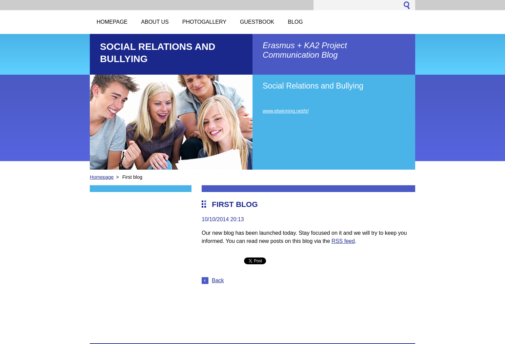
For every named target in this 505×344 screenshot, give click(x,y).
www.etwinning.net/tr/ (286, 111)
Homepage (102, 177)
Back (218, 280)
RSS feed (343, 241)
